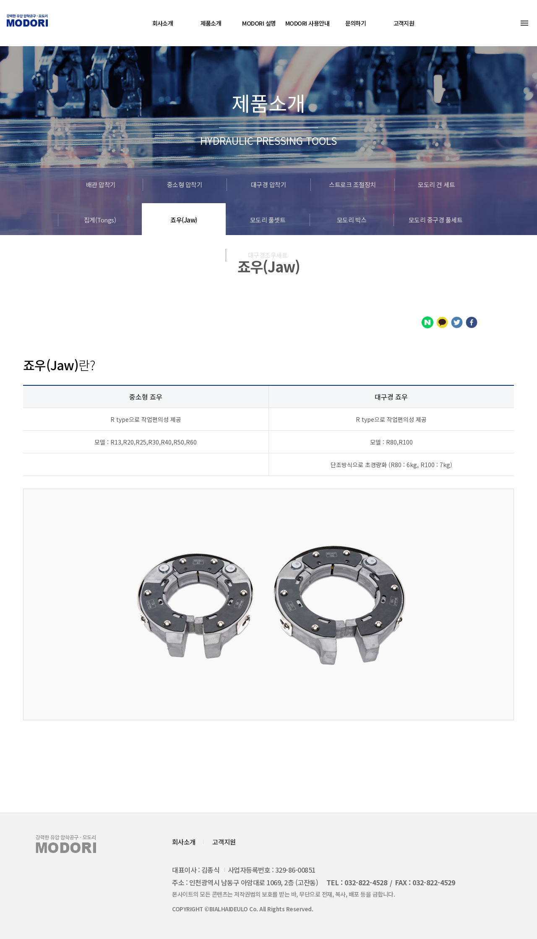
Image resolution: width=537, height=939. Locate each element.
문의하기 (355, 23)
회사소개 (162, 23)
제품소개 (211, 23)
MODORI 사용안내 (307, 23)
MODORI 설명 (259, 23)
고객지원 (404, 23)
